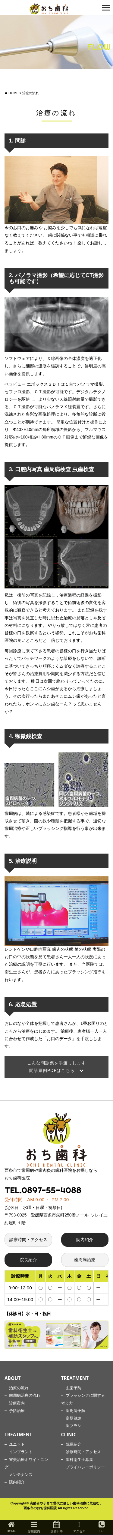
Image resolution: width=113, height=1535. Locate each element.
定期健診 (73, 1418)
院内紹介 (84, 1239)
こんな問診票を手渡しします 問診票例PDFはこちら (56, 1067)
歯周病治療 (84, 1259)
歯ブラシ (73, 1426)
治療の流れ (19, 1388)
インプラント (21, 1452)
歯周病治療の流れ (24, 1395)
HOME (11, 1527)
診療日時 (57, 1527)
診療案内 (17, 1403)
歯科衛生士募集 (79, 1460)
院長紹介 (28, 1259)
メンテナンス (21, 1475)
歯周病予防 (75, 1411)
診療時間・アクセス (28, 1239)
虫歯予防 (73, 1388)
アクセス (79, 1527)
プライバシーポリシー (85, 1467)
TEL (102, 1527)
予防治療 (17, 1411)
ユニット (17, 1444)
